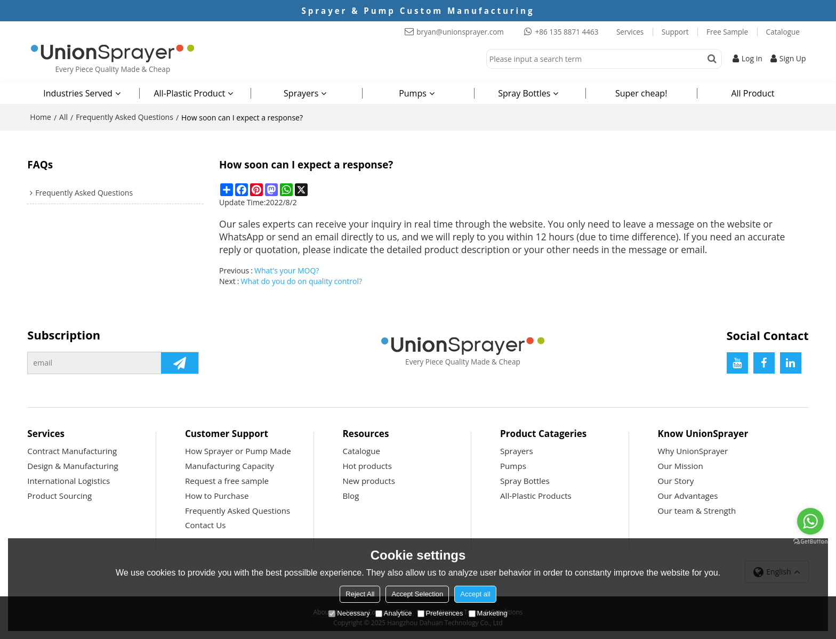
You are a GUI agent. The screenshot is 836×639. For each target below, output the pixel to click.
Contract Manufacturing (72, 451)
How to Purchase (217, 495)
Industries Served (77, 93)
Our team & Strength (697, 510)
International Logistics (68, 480)
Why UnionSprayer (693, 451)
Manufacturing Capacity (229, 465)
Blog (350, 495)
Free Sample (727, 32)
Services (630, 32)
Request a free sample (227, 480)
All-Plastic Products (536, 495)
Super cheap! (641, 93)
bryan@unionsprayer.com (460, 32)
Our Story (676, 480)
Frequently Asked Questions (124, 117)
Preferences (440, 613)
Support (675, 32)
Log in (752, 58)
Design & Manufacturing (72, 465)
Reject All (359, 594)
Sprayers (301, 93)
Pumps (413, 93)
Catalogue (783, 32)
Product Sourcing (59, 495)
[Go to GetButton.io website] (810, 541)
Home (40, 117)
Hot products (366, 465)
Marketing (488, 613)
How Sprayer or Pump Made (238, 451)
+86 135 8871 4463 (566, 32)
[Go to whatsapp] (810, 521)
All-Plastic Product (189, 93)
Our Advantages (688, 495)
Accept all (475, 594)
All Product (752, 93)
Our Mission (680, 465)
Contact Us (205, 525)
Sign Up (792, 58)
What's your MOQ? (286, 270)
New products (368, 480)
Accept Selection (417, 594)
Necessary (348, 613)
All (63, 117)
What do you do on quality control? (301, 281)
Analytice (393, 613)
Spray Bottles (524, 93)
